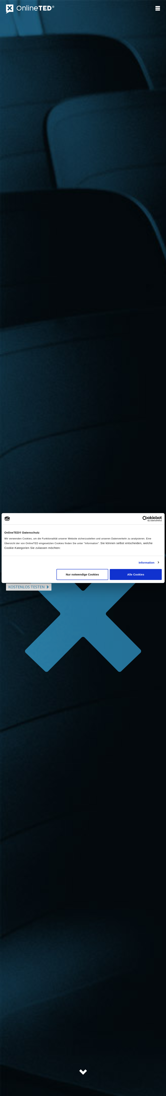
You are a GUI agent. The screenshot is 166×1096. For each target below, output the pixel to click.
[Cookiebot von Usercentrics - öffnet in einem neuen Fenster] (145, 518)
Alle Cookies (135, 574)
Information (147, 562)
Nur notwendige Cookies (82, 574)
